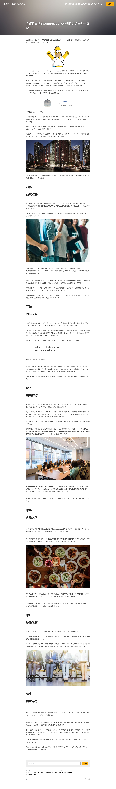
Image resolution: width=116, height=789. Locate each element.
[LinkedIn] (85, 779)
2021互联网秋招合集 (65, 773)
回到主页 (29, 779)
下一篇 (61, 771)
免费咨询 (110, 4)
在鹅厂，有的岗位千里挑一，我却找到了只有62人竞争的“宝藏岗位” (41, 773)
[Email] (89, 779)
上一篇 (28, 771)
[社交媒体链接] (101, 4)
